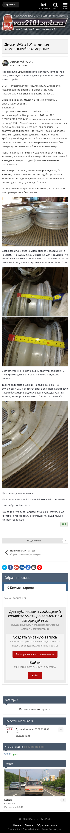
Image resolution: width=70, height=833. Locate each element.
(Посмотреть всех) (34, 746)
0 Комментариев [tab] (20, 588)
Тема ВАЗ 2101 (30, 819)
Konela (8, 799)
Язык (17, 825)
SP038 (21, 71)
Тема (29, 825)
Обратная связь (47, 825)
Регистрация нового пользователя (35, 654)
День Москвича (25, 729)
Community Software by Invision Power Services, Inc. (35, 829)
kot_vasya (26, 61)
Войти (35, 675)
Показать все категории (34, 709)
